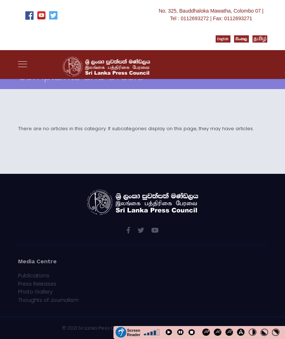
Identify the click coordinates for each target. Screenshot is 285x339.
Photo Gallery (35, 291)
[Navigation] (22, 64)
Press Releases (37, 283)
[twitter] (141, 230)
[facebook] (128, 230)
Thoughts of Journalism (48, 300)
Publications (33, 275)
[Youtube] (155, 230)
